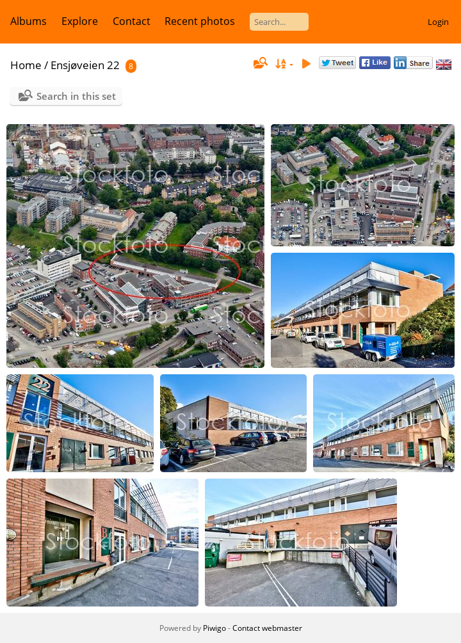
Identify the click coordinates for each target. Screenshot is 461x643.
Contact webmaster (267, 628)
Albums (28, 21)
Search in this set (76, 96)
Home (26, 65)
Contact (131, 21)
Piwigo (214, 628)
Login (438, 22)
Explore (79, 21)
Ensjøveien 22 (85, 65)
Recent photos (200, 21)
